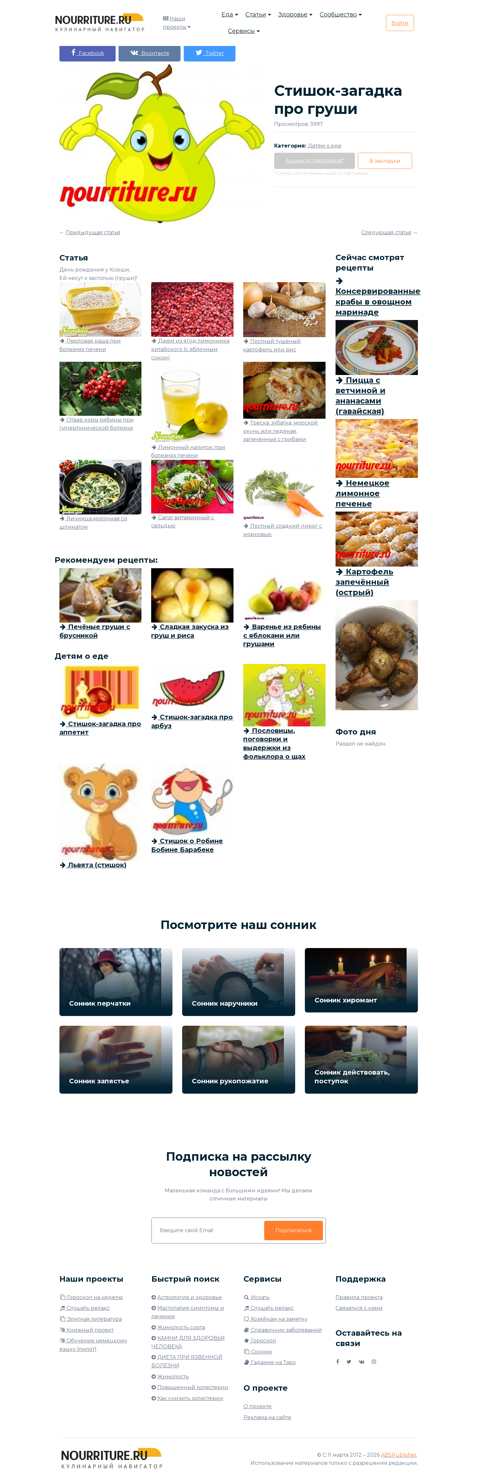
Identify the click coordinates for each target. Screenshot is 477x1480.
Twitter (209, 52)
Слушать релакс (84, 1308)
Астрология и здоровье (189, 1297)
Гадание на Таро (270, 1362)
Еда (227, 14)
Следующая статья (386, 232)
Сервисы (241, 31)
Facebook (87, 52)
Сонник (258, 1352)
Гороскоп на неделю (91, 1297)
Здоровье (292, 14)
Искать (257, 1297)
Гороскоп (260, 1341)
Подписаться (293, 1230)
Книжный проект (86, 1330)
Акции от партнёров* (314, 161)
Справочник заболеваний (283, 1330)
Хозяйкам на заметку (275, 1319)
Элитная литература (90, 1319)
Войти (400, 23)
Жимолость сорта (181, 1327)
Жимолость (173, 1377)
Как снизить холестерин (190, 1398)
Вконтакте (150, 52)
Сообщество (338, 14)
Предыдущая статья (93, 232)
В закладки (385, 161)
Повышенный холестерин (192, 1387)
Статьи (255, 14)
